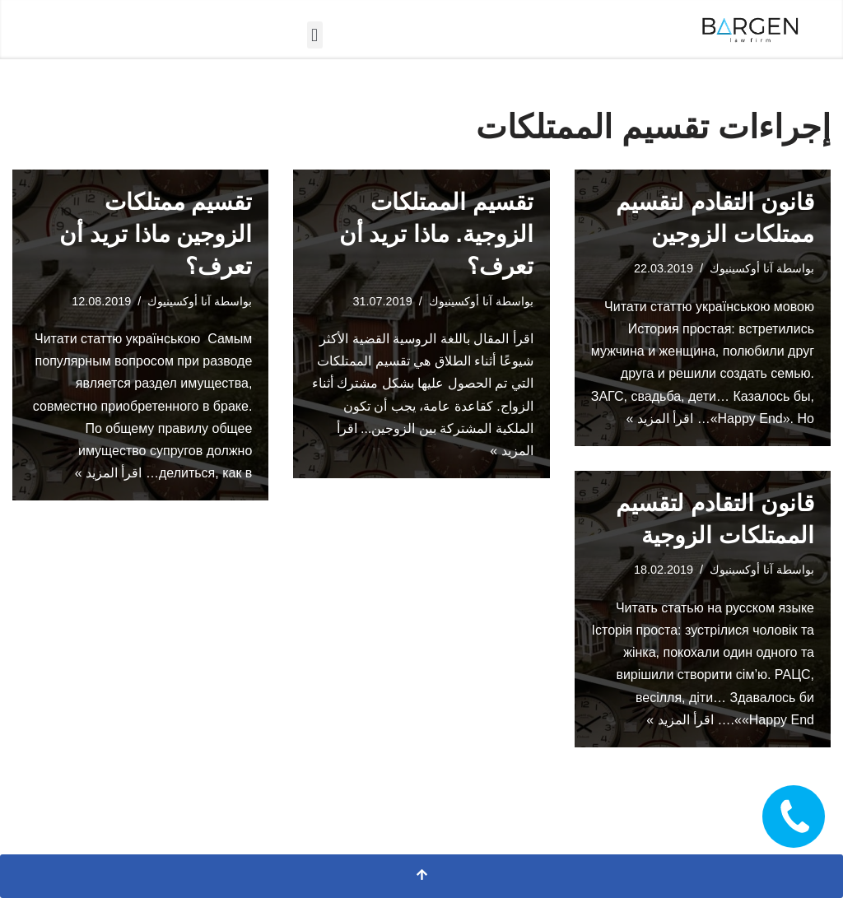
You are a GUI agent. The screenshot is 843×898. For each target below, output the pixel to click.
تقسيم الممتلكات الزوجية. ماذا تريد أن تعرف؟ (436, 234)
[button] (315, 35)
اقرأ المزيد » (108, 473)
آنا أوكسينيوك (179, 301)
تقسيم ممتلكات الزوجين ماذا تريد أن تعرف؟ (155, 234)
